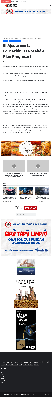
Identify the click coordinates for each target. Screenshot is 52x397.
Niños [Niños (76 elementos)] (21, 362)
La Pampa (3, 389)
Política (10, 41)
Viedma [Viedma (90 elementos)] (24, 364)
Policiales (3, 382)
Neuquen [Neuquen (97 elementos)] (16, 362)
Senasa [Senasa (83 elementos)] (7, 364)
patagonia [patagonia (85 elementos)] (26, 362)
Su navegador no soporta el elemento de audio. (26, 214)
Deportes (3, 384)
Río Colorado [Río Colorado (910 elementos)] (45, 362)
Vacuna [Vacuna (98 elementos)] (16, 364)
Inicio (4, 38)
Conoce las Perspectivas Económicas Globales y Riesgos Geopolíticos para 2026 (25, 197)
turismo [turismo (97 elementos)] (11, 364)
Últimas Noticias (10, 38)
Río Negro (3, 376)
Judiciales (3, 386)
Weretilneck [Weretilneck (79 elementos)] (30, 364)
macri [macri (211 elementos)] (8, 362)
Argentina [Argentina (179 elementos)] (3, 362)
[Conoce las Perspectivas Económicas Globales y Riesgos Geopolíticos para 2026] (26, 191)
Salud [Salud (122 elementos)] (3, 364)
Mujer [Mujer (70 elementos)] (12, 362)
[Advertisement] (26, 25)
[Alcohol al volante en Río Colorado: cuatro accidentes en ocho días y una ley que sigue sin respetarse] (10, 191)
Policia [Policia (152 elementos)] (31, 362)
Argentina (16, 38)
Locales (2, 374)
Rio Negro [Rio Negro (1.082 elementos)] (36, 362)
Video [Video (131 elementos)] (21, 364)
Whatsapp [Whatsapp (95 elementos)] (36, 364)
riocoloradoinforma (7, 61)
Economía (3, 380)
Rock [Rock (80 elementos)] (40, 362)
